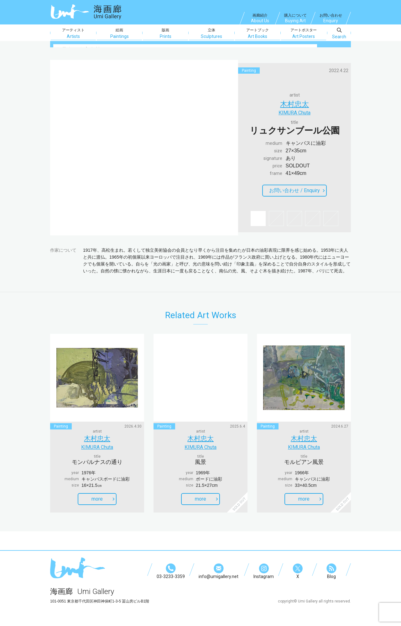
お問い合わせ (331, 18)
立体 (211, 33)
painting (249, 70)
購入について (295, 18)
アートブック (257, 33)
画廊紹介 (260, 18)
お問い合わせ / (297, 192)
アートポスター (303, 33)
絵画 (119, 33)
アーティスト (73, 33)
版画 (165, 33)
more (103, 496)
